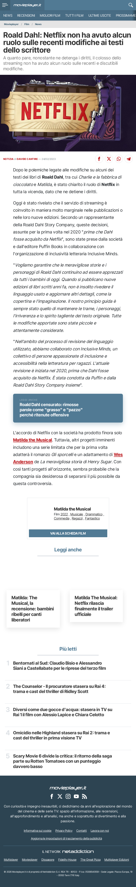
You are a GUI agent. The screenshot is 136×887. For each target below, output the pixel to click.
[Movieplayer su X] (60, 796)
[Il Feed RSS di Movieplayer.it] (84, 796)
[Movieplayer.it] (27, 5)
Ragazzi (77, 518)
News (7, 15)
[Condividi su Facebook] (99, 159)
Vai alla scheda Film (68, 533)
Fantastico (92, 518)
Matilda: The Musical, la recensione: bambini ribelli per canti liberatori (32, 608)
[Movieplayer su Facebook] (52, 796)
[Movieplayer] (68, 788)
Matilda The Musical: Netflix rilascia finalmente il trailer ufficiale (96, 606)
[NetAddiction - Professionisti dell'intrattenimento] (78, 851)
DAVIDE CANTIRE (27, 159)
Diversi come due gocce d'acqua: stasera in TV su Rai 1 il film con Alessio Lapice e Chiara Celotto (62, 712)
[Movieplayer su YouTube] (76, 796)
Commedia (61, 518)
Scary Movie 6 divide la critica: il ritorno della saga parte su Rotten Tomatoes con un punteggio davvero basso (62, 761)
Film (26, 24)
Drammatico (94, 514)
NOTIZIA (8, 159)
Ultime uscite (99, 15)
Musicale (76, 514)
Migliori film (50, 15)
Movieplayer (11, 24)
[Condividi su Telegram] (129, 159)
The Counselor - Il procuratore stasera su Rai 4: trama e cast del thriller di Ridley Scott (59, 689)
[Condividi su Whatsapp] (119, 159)
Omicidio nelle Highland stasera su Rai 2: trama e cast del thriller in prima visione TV (61, 735)
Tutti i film (74, 15)
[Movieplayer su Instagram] (68, 796)
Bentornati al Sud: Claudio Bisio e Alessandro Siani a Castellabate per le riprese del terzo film (59, 666)
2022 (64, 514)
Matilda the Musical (32, 439)
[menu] (5, 5)
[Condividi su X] (109, 159)
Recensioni (26, 15)
